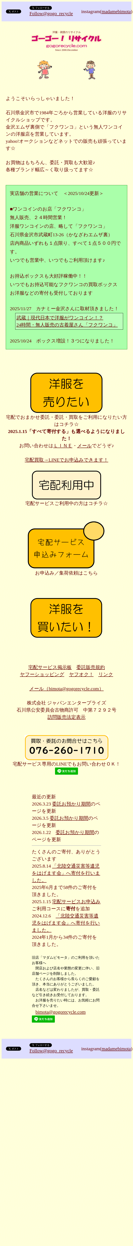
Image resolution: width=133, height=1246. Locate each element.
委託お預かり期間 (71, 803)
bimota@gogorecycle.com (60, 1011)
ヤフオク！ (81, 674)
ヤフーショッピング (42, 674)
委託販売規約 (90, 667)
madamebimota (116, 11)
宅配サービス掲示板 (50, 667)
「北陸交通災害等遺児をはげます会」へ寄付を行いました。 (66, 873)
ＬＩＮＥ (62, 445)
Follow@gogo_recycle (51, 13)
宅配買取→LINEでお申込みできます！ (66, 459)
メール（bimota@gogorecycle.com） (66, 688)
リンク (105, 674)
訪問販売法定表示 (67, 717)
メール (84, 445)
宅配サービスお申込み (76, 901)
